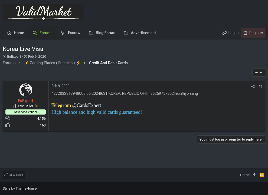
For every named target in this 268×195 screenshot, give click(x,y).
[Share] (253, 86)
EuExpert (14, 56)
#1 (261, 86)
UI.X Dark (13, 175)
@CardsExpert (86, 105)
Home (245, 175)
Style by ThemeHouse (20, 188)
